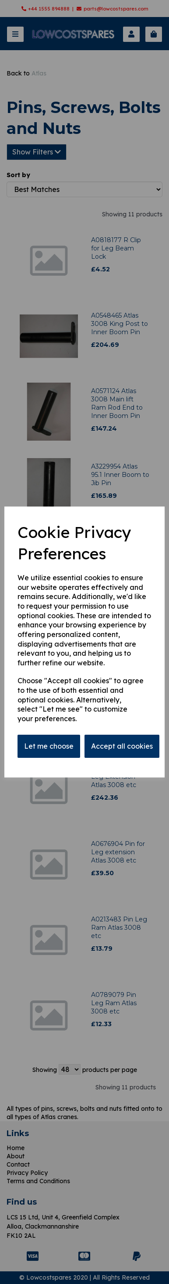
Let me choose (49, 746)
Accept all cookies (122, 746)
